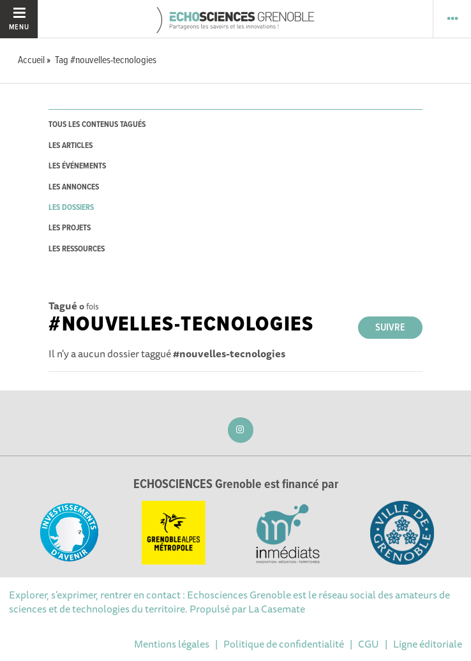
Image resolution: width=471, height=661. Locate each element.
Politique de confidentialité (283, 643)
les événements (77, 166)
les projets (70, 228)
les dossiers (71, 207)
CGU (368, 643)
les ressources (77, 249)
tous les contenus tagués (97, 124)
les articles (71, 145)
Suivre (390, 327)
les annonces (74, 187)
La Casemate (276, 608)
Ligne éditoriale (427, 643)
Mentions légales (171, 643)
